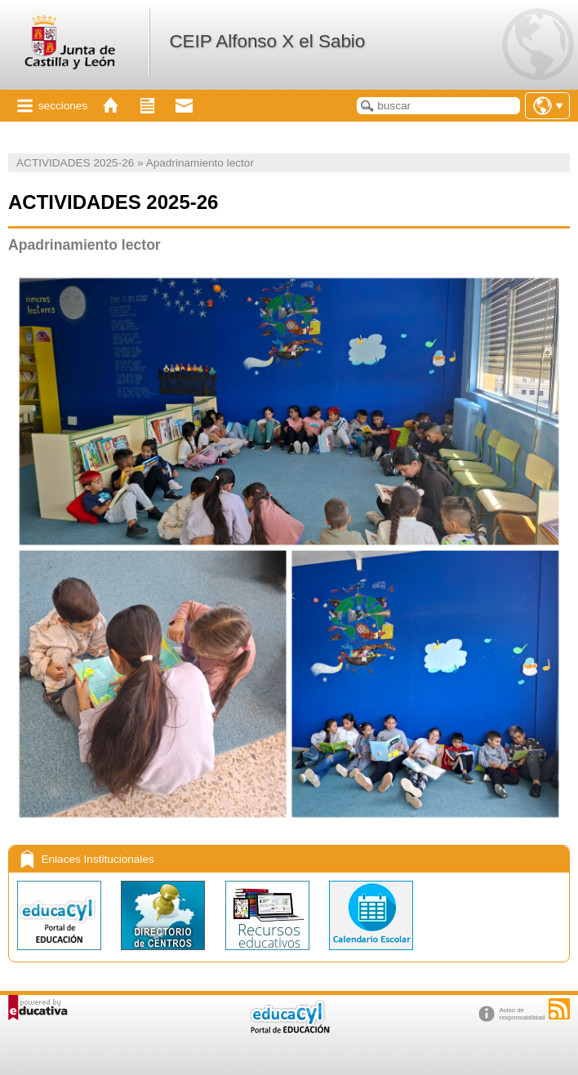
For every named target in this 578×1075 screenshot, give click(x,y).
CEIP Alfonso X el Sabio (267, 41)
